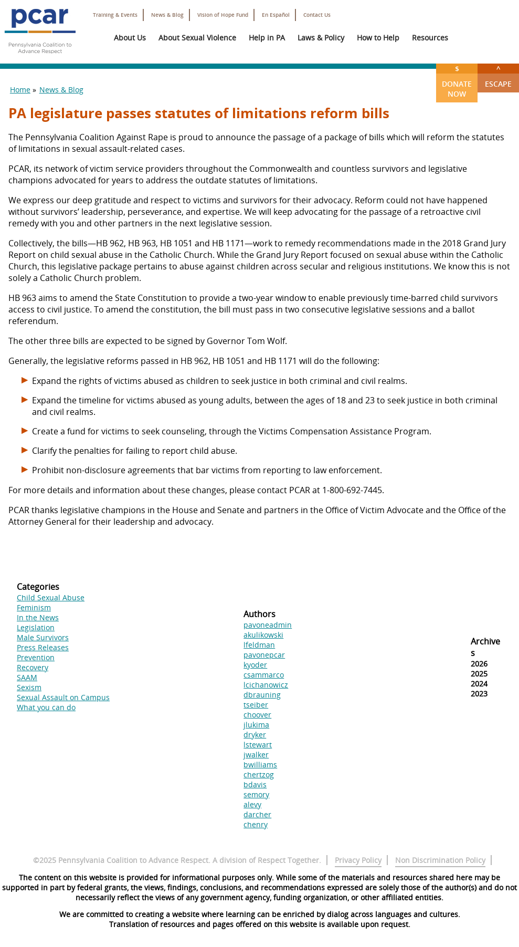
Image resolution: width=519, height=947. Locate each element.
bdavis (255, 784)
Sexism (29, 687)
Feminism (34, 607)
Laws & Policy (321, 38)
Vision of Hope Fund (222, 15)
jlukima (256, 725)
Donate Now (457, 81)
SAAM (27, 677)
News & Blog (167, 15)
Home (20, 90)
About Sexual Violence (197, 38)
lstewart (257, 745)
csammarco (263, 675)
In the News (38, 617)
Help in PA (267, 38)
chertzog (258, 774)
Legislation (36, 627)
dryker (254, 735)
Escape (498, 76)
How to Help (378, 38)
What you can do (46, 707)
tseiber (255, 705)
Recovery (32, 667)
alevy (252, 804)
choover (257, 715)
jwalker (256, 754)
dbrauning (262, 695)
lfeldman (259, 645)
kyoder (255, 665)
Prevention (36, 657)
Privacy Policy (358, 860)
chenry (255, 824)
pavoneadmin (267, 625)
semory (256, 794)
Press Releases (43, 647)
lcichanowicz (265, 685)
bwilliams (260, 764)
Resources (430, 38)
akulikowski (263, 635)
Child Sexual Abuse (50, 597)
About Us (130, 38)
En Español (276, 15)
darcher (257, 814)
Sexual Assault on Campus (63, 697)
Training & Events (115, 15)
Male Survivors (43, 637)
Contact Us (317, 15)
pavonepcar (264, 655)
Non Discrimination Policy (440, 860)
